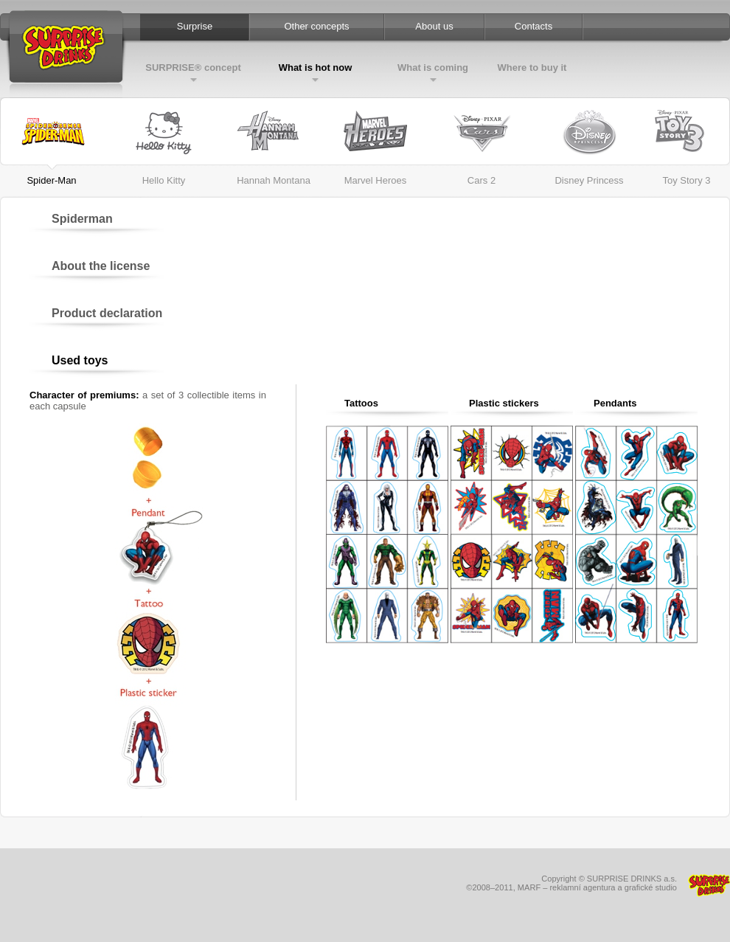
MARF (529, 887)
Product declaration (107, 313)
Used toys (80, 360)
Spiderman (82, 218)
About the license (101, 266)
